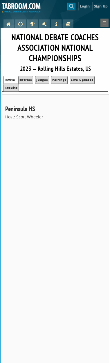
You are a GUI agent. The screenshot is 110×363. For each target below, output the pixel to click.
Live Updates (82, 80)
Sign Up (101, 6)
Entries (25, 80)
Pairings (59, 80)
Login (85, 6)
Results (11, 88)
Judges (42, 80)
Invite (10, 80)
